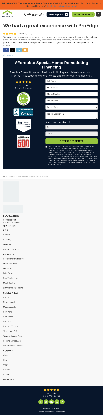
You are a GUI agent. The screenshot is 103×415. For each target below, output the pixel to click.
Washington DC (10, 331)
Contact (6, 235)
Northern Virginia (10, 326)
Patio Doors (8, 273)
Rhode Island (9, 302)
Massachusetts (9, 307)
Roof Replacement (11, 278)
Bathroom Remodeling (13, 288)
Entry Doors (8, 268)
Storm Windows (10, 264)
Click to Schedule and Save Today (61, 6)
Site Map (57, 408)
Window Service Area (12, 336)
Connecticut (8, 297)
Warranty (7, 240)
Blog (5, 360)
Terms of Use (90, 162)
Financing (7, 244)
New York (7, 312)
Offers (5, 365)
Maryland (7, 321)
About (5, 355)
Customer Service (11, 249)
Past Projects (8, 379)
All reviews (8, 55)
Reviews (6, 370)
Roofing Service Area (12, 341)
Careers (6, 374)
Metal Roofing (9, 283)
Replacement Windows (13, 259)
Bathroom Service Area (13, 346)
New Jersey (8, 317)
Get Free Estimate (83, 14)
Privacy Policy (56, 164)
